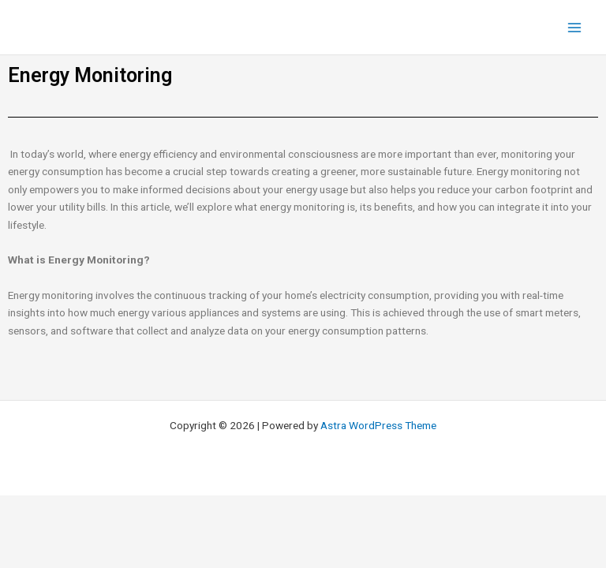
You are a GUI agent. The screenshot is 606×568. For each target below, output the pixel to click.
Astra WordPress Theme (378, 425)
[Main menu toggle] (575, 27)
